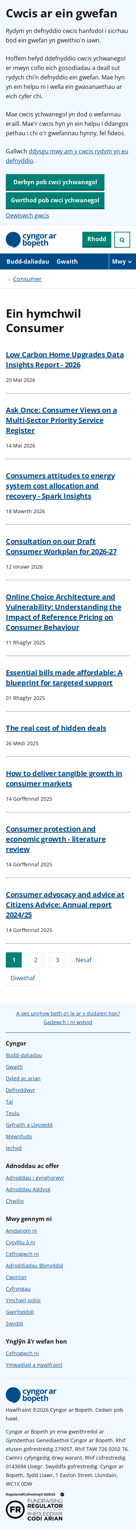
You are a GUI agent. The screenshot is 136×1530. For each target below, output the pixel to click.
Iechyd (14, 1148)
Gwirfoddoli (20, 1311)
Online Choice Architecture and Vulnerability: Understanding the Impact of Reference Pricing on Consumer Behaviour (63, 612)
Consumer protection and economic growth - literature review (56, 839)
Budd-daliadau (28, 261)
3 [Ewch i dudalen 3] (57, 960)
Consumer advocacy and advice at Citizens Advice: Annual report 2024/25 (65, 905)
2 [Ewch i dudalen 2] (35, 960)
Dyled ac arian (23, 1078)
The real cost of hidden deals (56, 728)
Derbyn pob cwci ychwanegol (55, 182)
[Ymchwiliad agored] (122, 240)
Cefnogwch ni (22, 1253)
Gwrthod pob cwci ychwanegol (55, 200)
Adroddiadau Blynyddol (34, 1265)
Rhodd (96, 239)
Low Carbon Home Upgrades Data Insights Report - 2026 (65, 360)
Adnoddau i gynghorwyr (35, 1177)
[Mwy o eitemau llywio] (122, 261)
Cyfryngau (18, 1288)
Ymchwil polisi (23, 1300)
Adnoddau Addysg (28, 1189)
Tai (9, 1101)
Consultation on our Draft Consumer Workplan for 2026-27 (61, 546)
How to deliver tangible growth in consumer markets (64, 778)
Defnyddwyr (20, 1089)
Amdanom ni (21, 1230)
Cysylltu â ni (20, 1242)
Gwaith (67, 261)
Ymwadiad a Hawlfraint (34, 1364)
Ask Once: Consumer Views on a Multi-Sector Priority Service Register (61, 420)
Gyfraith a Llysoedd (29, 1124)
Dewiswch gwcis (27, 215)
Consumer (27, 279)
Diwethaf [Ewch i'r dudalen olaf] (23, 978)
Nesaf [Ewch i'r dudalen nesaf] (83, 960)
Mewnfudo (19, 1136)
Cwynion (16, 1277)
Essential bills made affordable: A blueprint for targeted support (64, 678)
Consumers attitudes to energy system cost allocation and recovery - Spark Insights (60, 486)
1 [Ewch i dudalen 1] (14, 960)
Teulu (13, 1113)
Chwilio (15, 1200)
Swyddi (14, 1323)
